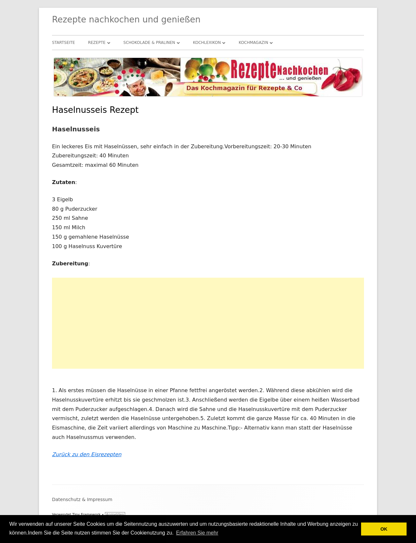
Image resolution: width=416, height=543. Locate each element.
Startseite (63, 42)
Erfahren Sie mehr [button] (197, 533)
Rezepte (97, 42)
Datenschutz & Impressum (82, 499)
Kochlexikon (207, 42)
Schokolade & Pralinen (149, 42)
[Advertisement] (208, 323)
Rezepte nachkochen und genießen (126, 19)
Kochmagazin (253, 42)
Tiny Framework (86, 514)
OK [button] (383, 529)
